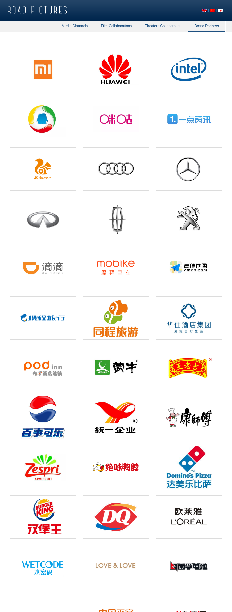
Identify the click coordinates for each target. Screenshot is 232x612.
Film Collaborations (116, 26)
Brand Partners (207, 26)
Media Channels (75, 26)
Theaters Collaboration (163, 26)
